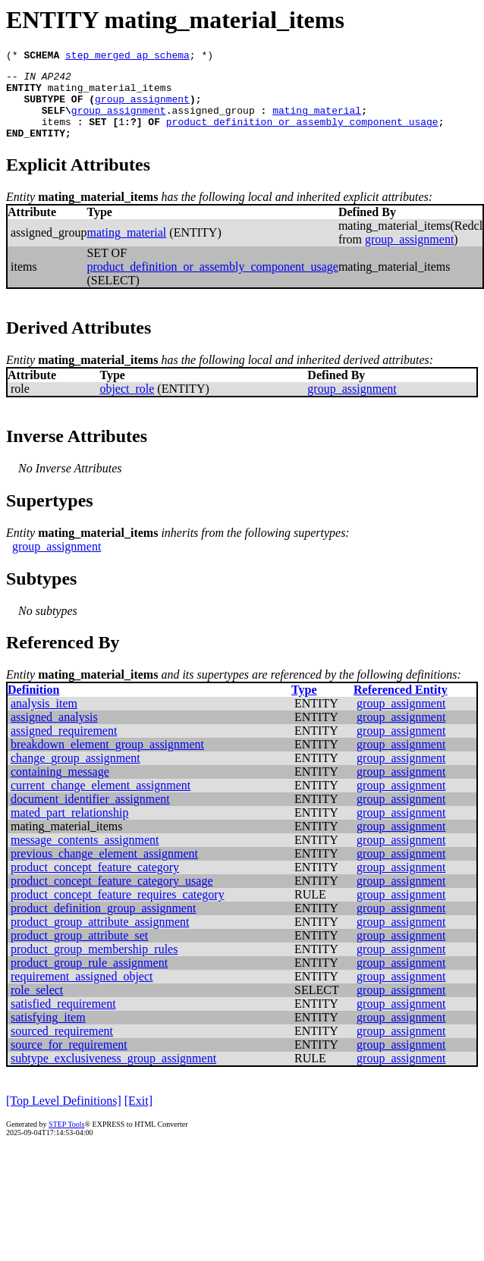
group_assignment (142, 107)
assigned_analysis (54, 732)
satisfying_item (48, 1033)
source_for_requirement (69, 1060)
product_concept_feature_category (95, 883)
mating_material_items (110, 94)
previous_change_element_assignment (104, 869)
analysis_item (44, 719)
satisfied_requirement (63, 1019)
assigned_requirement (64, 746)
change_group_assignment (75, 773)
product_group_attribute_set (79, 951)
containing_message (60, 787)
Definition (33, 705)
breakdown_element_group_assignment (107, 760)
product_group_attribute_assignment (100, 937)
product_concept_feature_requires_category (118, 910)
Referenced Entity (401, 705)
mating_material (316, 121)
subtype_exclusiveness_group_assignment (113, 1074)
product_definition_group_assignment (103, 924)
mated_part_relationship (70, 828)
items (56, 135)
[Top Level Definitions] (63, 1116)
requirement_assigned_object (82, 992)
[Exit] (138, 1116)
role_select (37, 1005)
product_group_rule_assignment (89, 978)
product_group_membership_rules (94, 964)
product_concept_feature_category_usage (112, 896)
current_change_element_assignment (100, 801)
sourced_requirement (62, 1046)
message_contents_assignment (85, 855)
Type (303, 705)
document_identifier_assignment (90, 814)
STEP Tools (66, 1140)
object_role (126, 404)
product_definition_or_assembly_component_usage (302, 135)
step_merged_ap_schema (127, 57)
